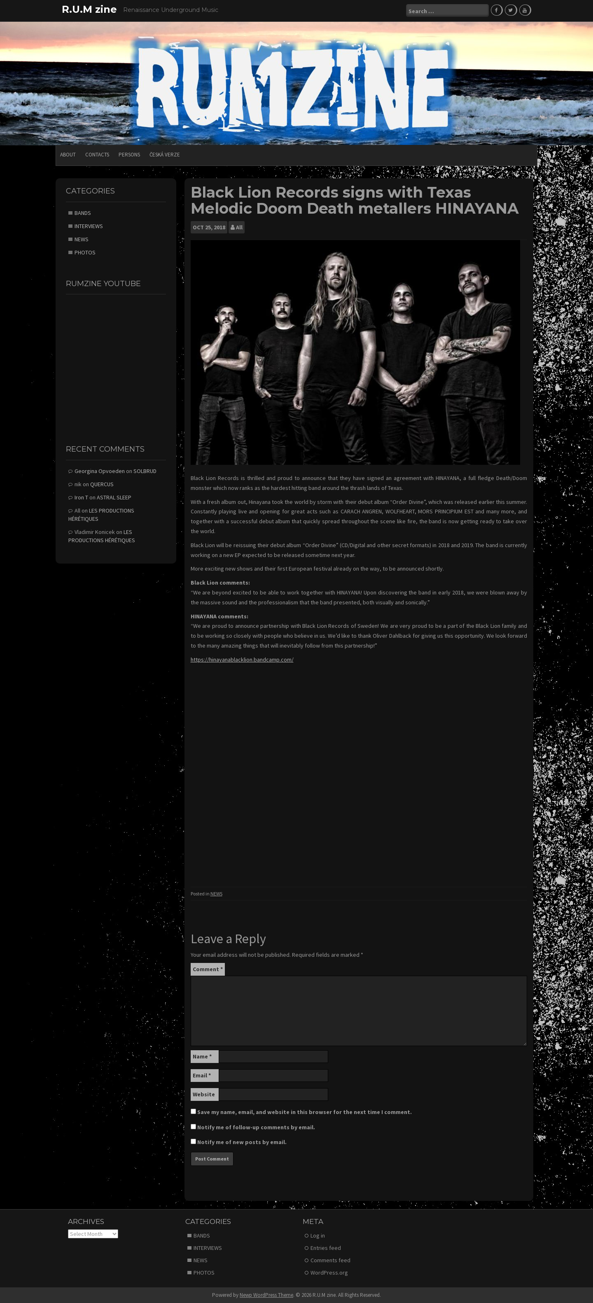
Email (202, 1074)
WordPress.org (329, 1272)
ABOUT (68, 154)
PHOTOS (85, 251)
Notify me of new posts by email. (242, 1141)
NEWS (216, 893)
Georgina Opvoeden (100, 470)
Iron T (81, 497)
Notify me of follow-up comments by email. (256, 1126)
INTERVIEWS (89, 225)
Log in (318, 1235)
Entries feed (326, 1247)
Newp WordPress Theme (266, 1294)
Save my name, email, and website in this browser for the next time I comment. (304, 1111)
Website (204, 1093)
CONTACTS (97, 154)
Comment (208, 968)
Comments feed (330, 1259)
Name (202, 1055)
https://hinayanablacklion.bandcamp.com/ (242, 659)
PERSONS (129, 154)
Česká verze (164, 154)
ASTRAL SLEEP (114, 497)
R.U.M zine (89, 9)
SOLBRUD (144, 470)
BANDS (83, 212)
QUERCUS (102, 483)
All (239, 227)
